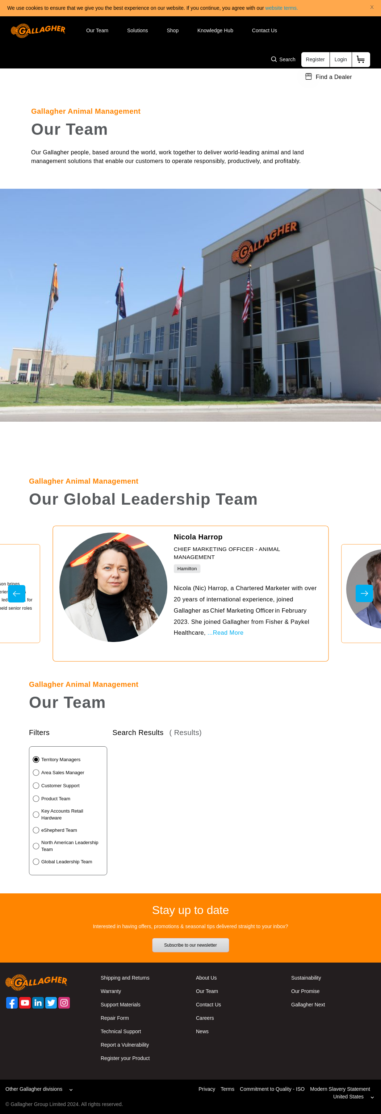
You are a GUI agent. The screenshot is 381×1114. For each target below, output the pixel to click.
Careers (205, 1018)
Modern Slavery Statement (340, 1089)
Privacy (206, 1089)
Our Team (97, 30)
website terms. (281, 8)
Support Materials (121, 1004)
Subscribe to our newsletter (190, 945)
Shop (173, 30)
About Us (206, 978)
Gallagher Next (308, 1004)
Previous (16, 593)
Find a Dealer (334, 77)
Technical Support (121, 1031)
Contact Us (264, 30)
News (202, 1031)
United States (348, 1097)
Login (341, 59)
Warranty (111, 991)
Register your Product (125, 1058)
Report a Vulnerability (125, 1045)
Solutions (137, 30)
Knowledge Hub (215, 30)
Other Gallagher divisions (33, 1089)
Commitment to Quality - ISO (272, 1089)
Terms (227, 1089)
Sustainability (306, 978)
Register (315, 59)
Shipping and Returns (125, 978)
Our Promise (305, 991)
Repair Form (115, 1018)
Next (364, 593)
